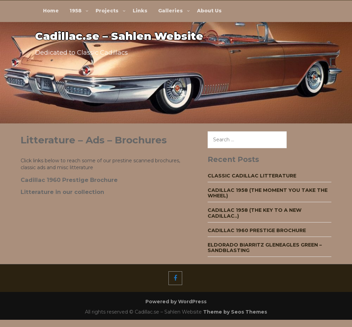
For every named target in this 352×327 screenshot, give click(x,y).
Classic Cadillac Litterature (252, 176)
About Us (209, 11)
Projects (107, 11)
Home (51, 11)
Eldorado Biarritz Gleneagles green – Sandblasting (265, 247)
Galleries (170, 11)
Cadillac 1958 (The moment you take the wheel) (268, 193)
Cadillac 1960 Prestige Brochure (69, 179)
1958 (75, 11)
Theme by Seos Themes (235, 312)
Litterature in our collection (62, 191)
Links (140, 11)
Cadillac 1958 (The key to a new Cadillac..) (254, 213)
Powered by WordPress (176, 301)
